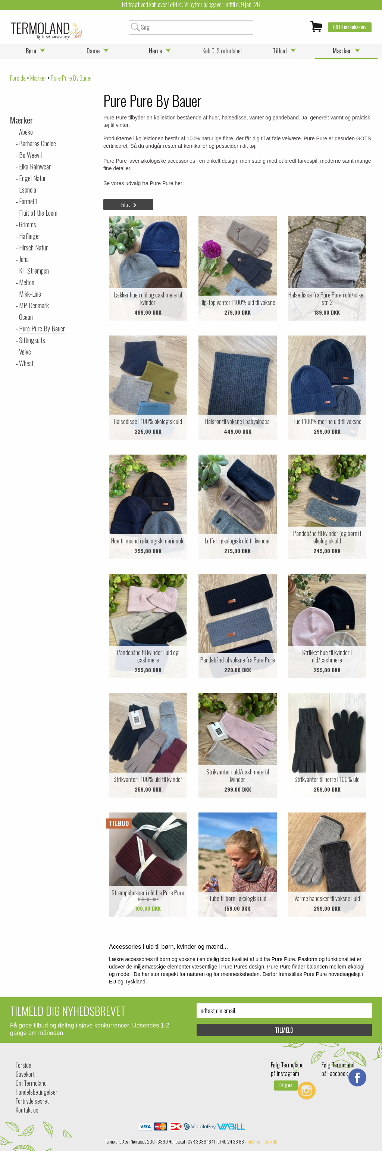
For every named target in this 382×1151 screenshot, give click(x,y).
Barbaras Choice (37, 143)
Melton (26, 282)
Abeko (26, 132)
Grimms (27, 224)
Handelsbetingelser (36, 1092)
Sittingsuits (32, 340)
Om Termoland (31, 1083)
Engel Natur (32, 178)
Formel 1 (28, 201)
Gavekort (25, 1074)
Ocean (26, 317)
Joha (24, 259)
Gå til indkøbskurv (349, 27)
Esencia (27, 189)
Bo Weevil (30, 155)
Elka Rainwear (35, 166)
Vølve (25, 351)
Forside (18, 78)
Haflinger (29, 236)
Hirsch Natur (33, 247)
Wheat (26, 363)
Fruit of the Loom (38, 213)
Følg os (285, 1085)
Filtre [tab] (126, 204)
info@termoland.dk (262, 1141)
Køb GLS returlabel (222, 50)
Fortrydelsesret (32, 1101)
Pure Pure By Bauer (42, 328)
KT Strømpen (34, 270)
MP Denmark (34, 305)
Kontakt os (27, 1109)
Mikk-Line (30, 294)
